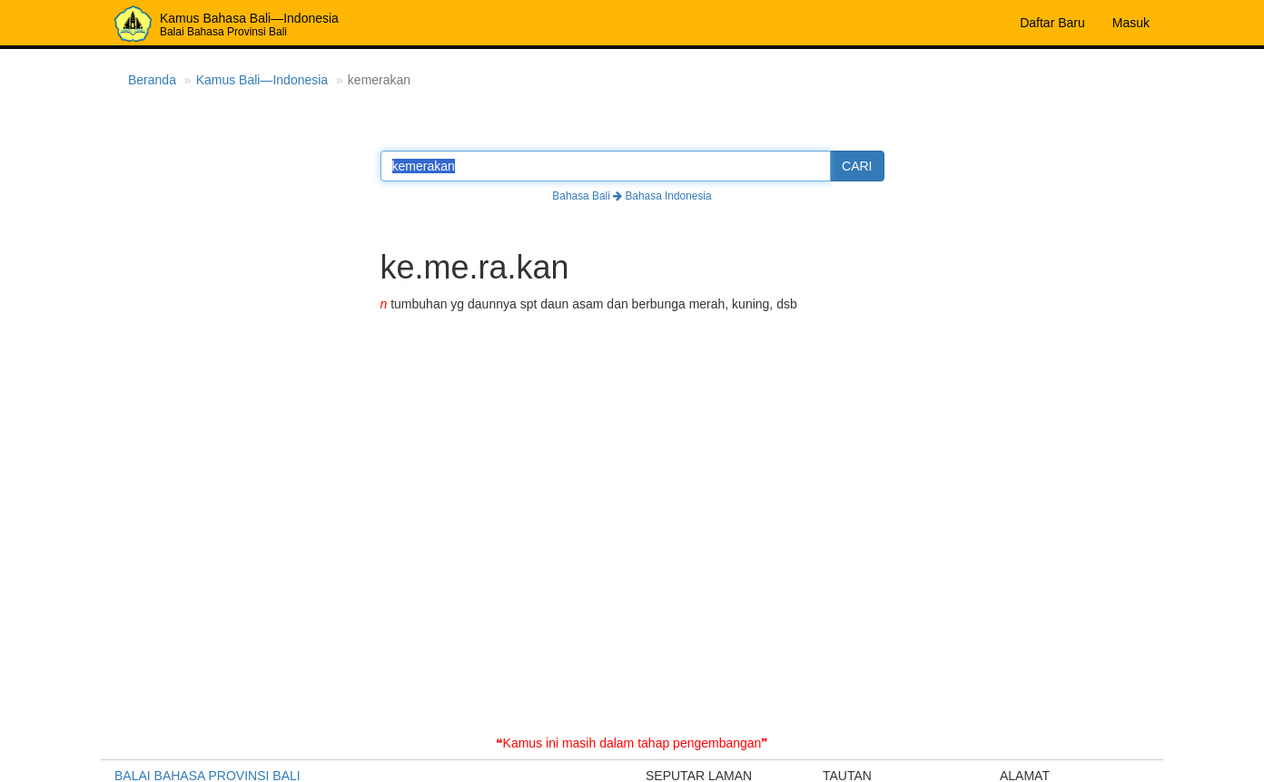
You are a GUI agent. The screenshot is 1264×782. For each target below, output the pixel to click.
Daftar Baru (1052, 22)
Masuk (1131, 22)
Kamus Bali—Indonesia (262, 80)
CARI (857, 166)
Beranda (152, 80)
